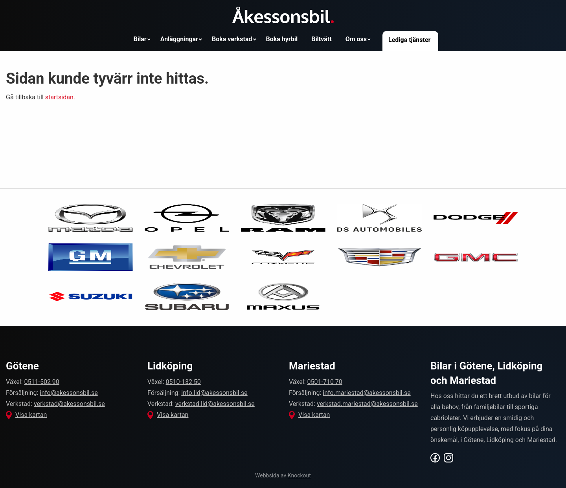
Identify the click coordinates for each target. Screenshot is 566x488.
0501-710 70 (324, 382)
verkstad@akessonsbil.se (69, 404)
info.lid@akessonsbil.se (214, 393)
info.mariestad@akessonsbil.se (366, 393)
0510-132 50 (183, 382)
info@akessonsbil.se (68, 393)
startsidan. (60, 97)
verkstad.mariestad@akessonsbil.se (367, 404)
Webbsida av (283, 475)
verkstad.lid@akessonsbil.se (215, 404)
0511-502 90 (41, 382)
